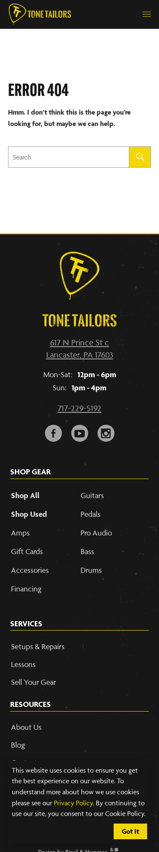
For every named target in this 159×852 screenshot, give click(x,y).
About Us (26, 727)
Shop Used (29, 514)
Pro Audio (96, 532)
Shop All (25, 495)
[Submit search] (140, 157)
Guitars (92, 495)
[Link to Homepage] (40, 14)
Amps (20, 532)
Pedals (90, 514)
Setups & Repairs (37, 646)
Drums (91, 570)
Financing (26, 588)
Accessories (30, 570)
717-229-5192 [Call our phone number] (79, 408)
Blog (18, 744)
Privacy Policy (73, 803)
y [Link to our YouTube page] (79, 431)
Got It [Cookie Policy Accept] (130, 831)
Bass (87, 551)
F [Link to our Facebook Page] (53, 431)
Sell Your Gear (33, 682)
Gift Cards (27, 551)
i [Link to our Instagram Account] (106, 431)
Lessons (23, 664)
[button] (146, 14)
